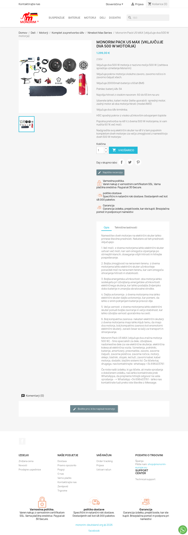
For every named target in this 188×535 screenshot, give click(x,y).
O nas (61, 473)
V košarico (123, 150)
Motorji (90, 17)
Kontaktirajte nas (29, 4)
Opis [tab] (106, 227)
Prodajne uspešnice (30, 469)
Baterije (74, 17)
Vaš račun (104, 455)
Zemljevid (63, 486)
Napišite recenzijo (110, 172)
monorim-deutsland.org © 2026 (94, 525)
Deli (102, 17)
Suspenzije (57, 17)
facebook (94, 530)
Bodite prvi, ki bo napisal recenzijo (94, 409)
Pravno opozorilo (67, 465)
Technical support (145, 479)
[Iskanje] (148, 17)
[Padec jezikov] (115, 4)
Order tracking (104, 461)
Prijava (100, 465)
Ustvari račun (103, 469)
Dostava (62, 461)
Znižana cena (26, 461)
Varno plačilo (64, 477)
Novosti (23, 465)
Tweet (130, 162)
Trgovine (62, 490)
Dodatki (115, 17)
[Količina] (100, 150)
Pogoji (61, 469)
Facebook (22, 441)
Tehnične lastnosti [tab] (126, 227)
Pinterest (138, 162)
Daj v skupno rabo (121, 162)
